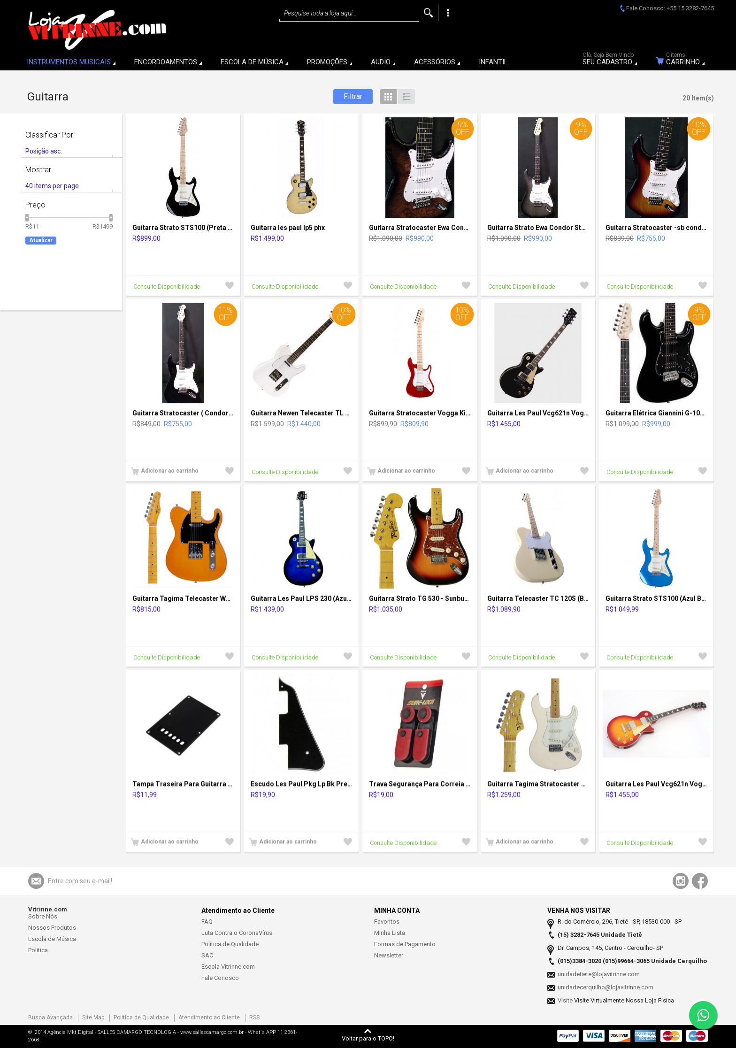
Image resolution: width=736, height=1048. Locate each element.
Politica (38, 950)
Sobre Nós (42, 916)
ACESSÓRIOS (434, 62)
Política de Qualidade (230, 944)
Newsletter (388, 955)
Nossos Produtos (52, 927)
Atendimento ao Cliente (209, 1017)
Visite (566, 1000)
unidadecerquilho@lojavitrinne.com (605, 987)
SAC (207, 955)
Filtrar (353, 96)
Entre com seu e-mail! (80, 881)
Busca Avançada (50, 1017)
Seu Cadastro (611, 60)
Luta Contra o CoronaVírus (236, 932)
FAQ (207, 921)
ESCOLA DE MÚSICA (252, 62)
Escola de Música (52, 938)
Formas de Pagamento (405, 944)
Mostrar (38, 169)
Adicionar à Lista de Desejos (229, 286)
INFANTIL (493, 62)
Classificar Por (49, 134)
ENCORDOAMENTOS (165, 62)
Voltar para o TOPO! (368, 1038)
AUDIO (381, 62)
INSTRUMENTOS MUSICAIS (69, 62)
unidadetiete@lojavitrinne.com (599, 974)
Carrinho (686, 60)
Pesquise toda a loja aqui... (320, 13)
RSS (254, 1017)
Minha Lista (389, 932)
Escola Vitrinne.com (228, 966)
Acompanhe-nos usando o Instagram (681, 881)
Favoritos (386, 921)
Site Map (93, 1017)
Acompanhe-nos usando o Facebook (700, 881)
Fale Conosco (220, 977)
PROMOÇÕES (327, 62)
